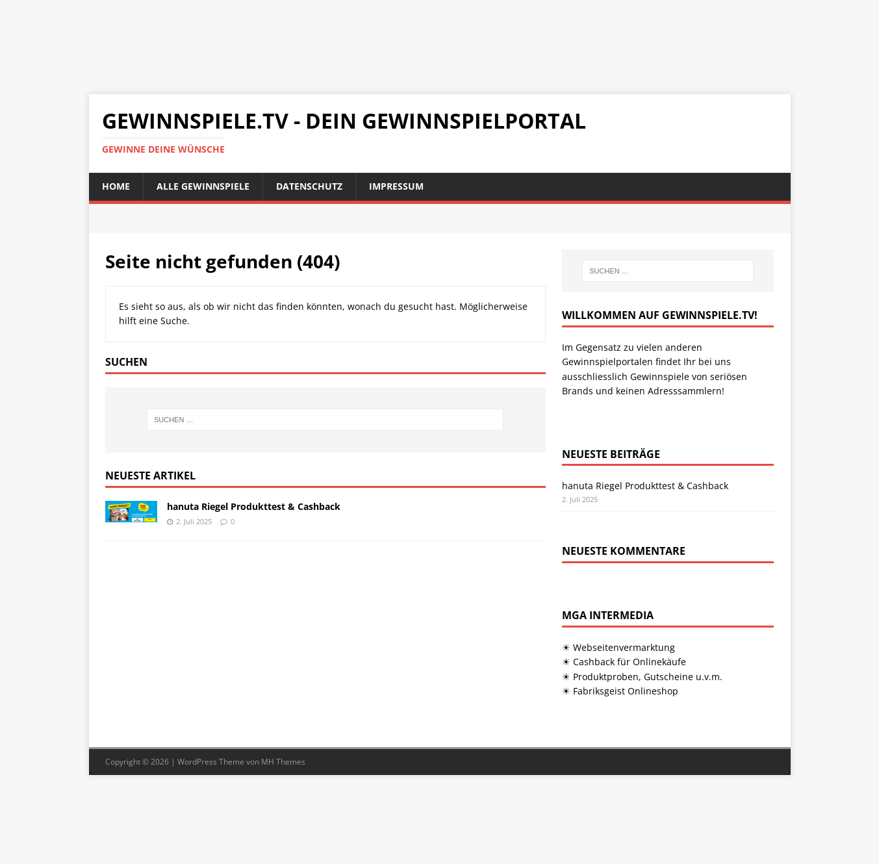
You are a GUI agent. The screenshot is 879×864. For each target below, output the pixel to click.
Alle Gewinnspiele (203, 186)
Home (116, 186)
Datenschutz (309, 186)
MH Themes (283, 761)
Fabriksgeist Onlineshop (625, 691)
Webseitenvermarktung (624, 647)
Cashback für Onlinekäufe (629, 661)
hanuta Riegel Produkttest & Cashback (253, 506)
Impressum (396, 186)
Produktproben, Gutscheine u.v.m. (647, 676)
